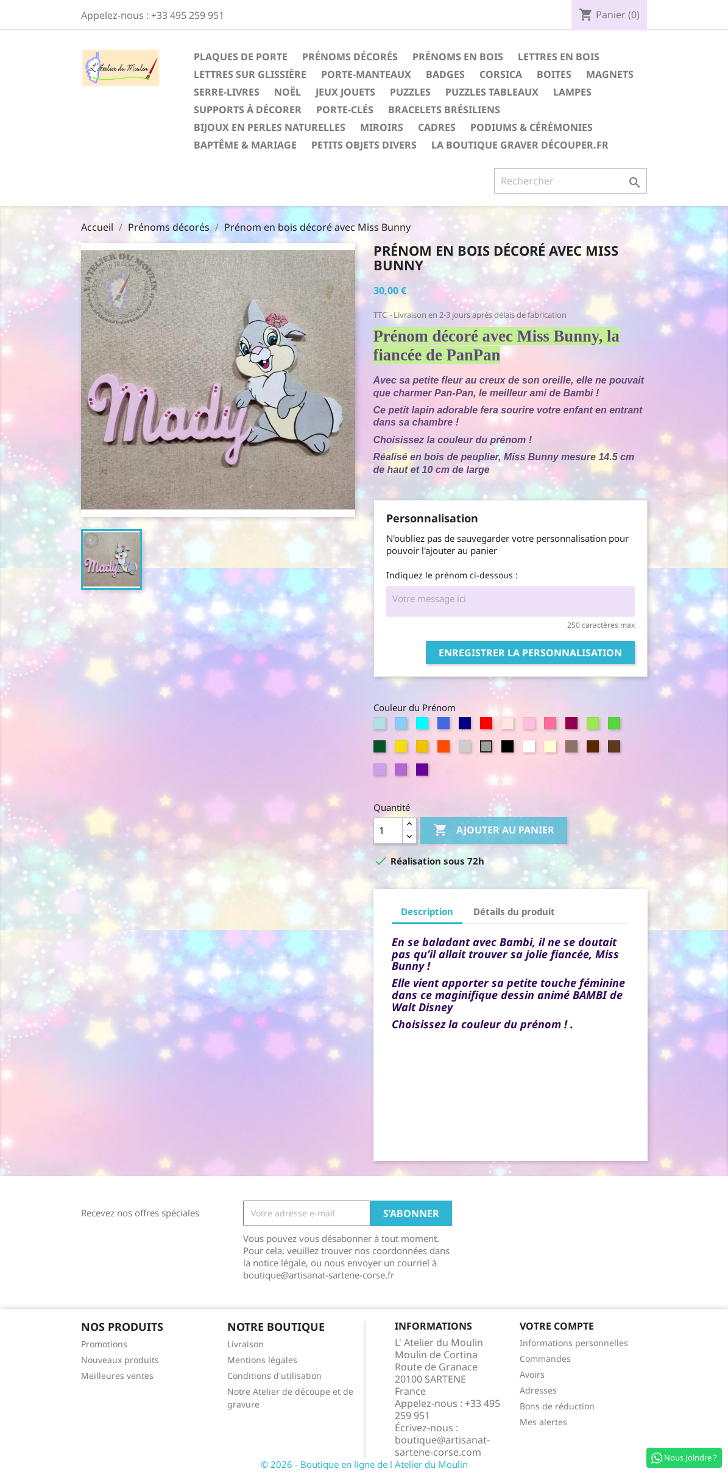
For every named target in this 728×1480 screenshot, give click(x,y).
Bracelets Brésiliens (444, 109)
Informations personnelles (574, 1342)
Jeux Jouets (345, 92)
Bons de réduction (557, 1406)
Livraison (245, 1344)
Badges (445, 74)
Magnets (610, 74)
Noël (287, 92)
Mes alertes (543, 1422)
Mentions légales (262, 1360)
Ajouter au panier (493, 830)
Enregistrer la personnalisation (530, 652)
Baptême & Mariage (245, 145)
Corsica (500, 74)
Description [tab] (427, 911)
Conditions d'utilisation (274, 1375)
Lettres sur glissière (250, 74)
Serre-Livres (227, 92)
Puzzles (410, 92)
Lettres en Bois (558, 56)
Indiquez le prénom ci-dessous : (452, 575)
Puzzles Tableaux (492, 92)
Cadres (437, 127)
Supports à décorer (248, 109)
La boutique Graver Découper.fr (520, 145)
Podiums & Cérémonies (531, 127)
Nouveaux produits (120, 1360)
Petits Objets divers (364, 145)
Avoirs (532, 1374)
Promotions (104, 1344)
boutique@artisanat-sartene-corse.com (442, 1446)
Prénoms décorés (350, 56)
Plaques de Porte (241, 56)
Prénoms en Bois (457, 56)
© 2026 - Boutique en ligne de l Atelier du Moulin (364, 1464)
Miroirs (381, 127)
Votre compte (557, 1326)
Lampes (572, 92)
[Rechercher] (570, 181)
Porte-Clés (344, 109)
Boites (554, 74)
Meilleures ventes (117, 1375)
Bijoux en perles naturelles (269, 127)
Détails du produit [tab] (514, 911)
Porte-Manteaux (366, 74)
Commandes (545, 1358)
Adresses (538, 1390)
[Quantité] (388, 830)
